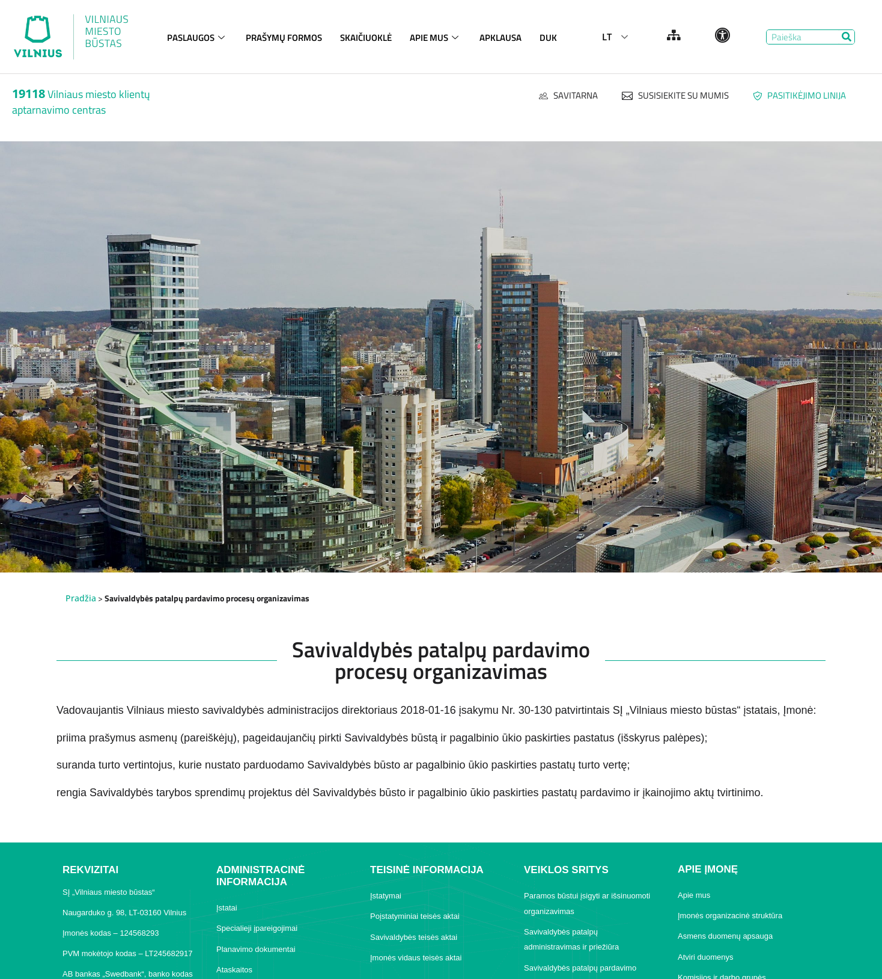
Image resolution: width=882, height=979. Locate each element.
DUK (548, 35)
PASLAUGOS (197, 35)
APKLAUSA (500, 35)
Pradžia (80, 598)
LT (607, 37)
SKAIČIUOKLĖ (366, 35)
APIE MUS (435, 35)
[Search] (846, 37)
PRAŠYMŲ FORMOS (284, 35)
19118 (28, 93)
